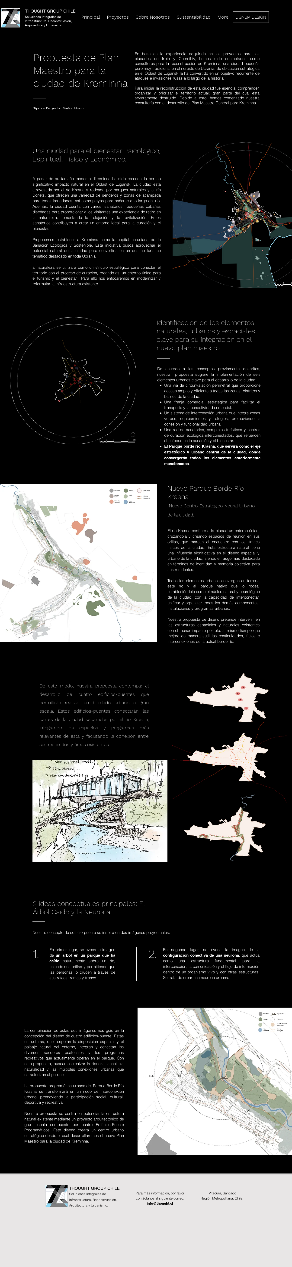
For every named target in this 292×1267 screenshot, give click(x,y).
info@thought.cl (160, 1203)
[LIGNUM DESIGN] (251, 17)
